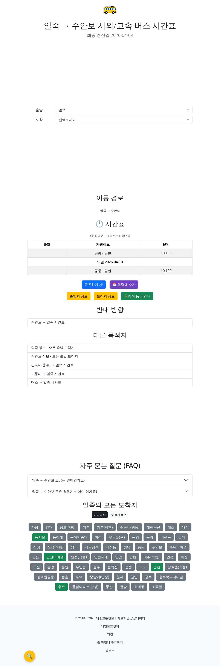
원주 (96, 567)
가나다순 (100, 515)
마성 (98, 537)
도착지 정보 (106, 296)
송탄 (141, 547)
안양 (118, 557)
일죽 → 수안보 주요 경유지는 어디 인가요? (64, 491)
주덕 (79, 576)
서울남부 (92, 547)
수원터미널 (178, 547)
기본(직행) (105, 527)
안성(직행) (79, 557)
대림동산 (153, 527)
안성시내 (101, 557)
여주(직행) (151, 557)
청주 (148, 576)
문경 (135, 537)
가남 (34, 527)
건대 (49, 527)
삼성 (36, 547)
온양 (50, 567)
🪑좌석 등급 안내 (137, 296)
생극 (74, 547)
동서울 (40, 537)
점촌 (64, 576)
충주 (61, 586)
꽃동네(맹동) (129, 527)
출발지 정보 (79, 296)
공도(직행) (68, 527)
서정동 (111, 547)
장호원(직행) (177, 567)
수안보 (157, 547)
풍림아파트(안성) (85, 586)
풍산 (109, 586)
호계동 (139, 586)
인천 (156, 567)
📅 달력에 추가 (124, 284)
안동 (35, 557)
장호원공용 (45, 576)
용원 (64, 567)
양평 (132, 557)
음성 (128, 567)
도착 (39, 119)
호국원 (157, 586)
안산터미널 (55, 557)
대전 (185, 527)
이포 (142, 567)
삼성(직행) (55, 547)
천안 (134, 576)
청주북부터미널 (171, 576)
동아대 (58, 537)
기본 (86, 527)
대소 (171, 527)
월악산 (112, 567)
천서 (119, 576)
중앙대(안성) (99, 576)
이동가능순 (118, 515)
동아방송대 (78, 537)
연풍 (170, 557)
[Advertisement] (67, 72)
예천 (184, 557)
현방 (123, 586)
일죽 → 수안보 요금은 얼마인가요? (58, 480)
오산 (36, 567)
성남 (127, 547)
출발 (39, 109)
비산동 (165, 537)
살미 (181, 537)
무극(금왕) (117, 537)
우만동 (81, 567)
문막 (149, 537)
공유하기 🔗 (93, 284)
